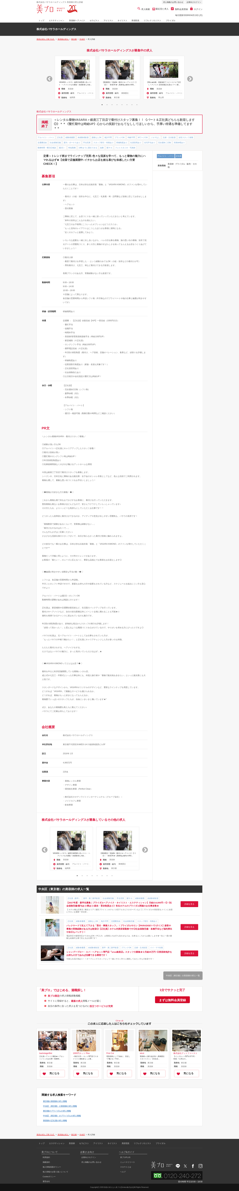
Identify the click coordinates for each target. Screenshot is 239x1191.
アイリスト (108, 20)
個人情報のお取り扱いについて (55, 1172)
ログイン (196, 9)
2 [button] (107, 104)
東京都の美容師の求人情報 (55, 1101)
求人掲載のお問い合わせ (173, 2)
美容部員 (135, 20)
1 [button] (102, 104)
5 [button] (122, 104)
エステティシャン (56, 20)
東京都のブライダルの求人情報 (57, 1111)
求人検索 (144, 9)
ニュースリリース (127, 1162)
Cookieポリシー (49, 1177)
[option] (75, 77)
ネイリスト (122, 20)
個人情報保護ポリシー (52, 1167)
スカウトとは (125, 1167)
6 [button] (127, 104)
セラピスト (94, 20)
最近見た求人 (162, 9)
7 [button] (132, 104)
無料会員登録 (179, 9)
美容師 (72, 1143)
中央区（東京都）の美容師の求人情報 (60, 1106)
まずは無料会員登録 (172, 1000)
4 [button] (117, 104)
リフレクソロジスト (152, 20)
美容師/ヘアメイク (77, 20)
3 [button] (112, 104)
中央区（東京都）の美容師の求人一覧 (183, 975)
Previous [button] (47, 77)
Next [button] (188, 77)
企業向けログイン (194, 2)
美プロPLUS (125, 1157)
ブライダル (170, 20)
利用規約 (46, 1157)
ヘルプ (123, 1172)
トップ (41, 20)
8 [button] (137, 104)
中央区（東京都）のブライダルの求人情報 (62, 1116)
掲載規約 (46, 1162)
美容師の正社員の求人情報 (55, 1120)
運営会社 (46, 1181)
